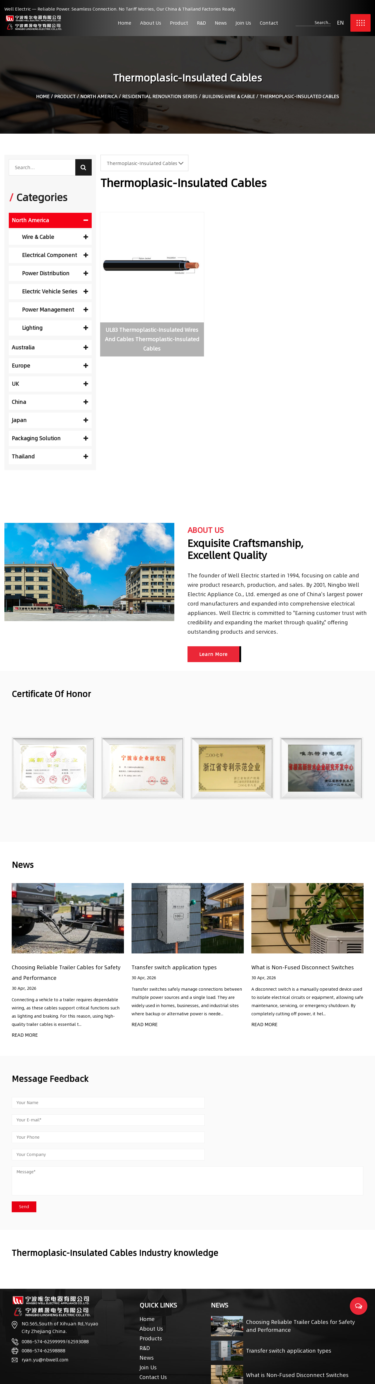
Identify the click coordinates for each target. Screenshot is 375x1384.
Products (150, 1304)
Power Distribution (55, 273)
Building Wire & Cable (228, 97)
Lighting (55, 327)
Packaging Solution (50, 438)
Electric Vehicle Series (55, 291)
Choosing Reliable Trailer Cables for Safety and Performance (300, 1292)
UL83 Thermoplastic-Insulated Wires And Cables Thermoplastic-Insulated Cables (142, 323)
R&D (201, 23)
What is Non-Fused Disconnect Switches (302, 967)
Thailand (50, 456)
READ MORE (25, 1035)
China (50, 402)
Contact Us (153, 1342)
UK (50, 383)
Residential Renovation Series (159, 97)
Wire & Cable (55, 237)
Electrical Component (55, 255)
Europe (50, 365)
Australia (50, 347)
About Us (150, 23)
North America (98, 97)
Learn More (213, 654)
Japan (50, 420)
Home (124, 23)
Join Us (243, 23)
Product (179, 23)
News (221, 23)
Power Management (55, 309)
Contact (269, 23)
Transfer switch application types (174, 967)
